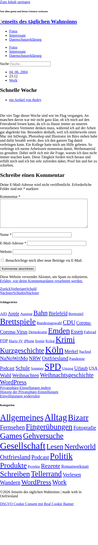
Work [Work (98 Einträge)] (59, 487)
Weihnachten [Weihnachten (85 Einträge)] (25, 381)
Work (13, 80)
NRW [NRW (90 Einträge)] (35, 364)
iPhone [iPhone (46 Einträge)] (29, 347)
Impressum (17, 35)
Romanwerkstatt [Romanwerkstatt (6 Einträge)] (75, 472)
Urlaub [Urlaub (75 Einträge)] (81, 373)
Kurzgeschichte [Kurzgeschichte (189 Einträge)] (22, 356)
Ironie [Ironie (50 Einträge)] (40, 346)
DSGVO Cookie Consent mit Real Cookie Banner (37, 509)
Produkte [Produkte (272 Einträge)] (13, 471)
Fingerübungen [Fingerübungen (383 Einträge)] (49, 432)
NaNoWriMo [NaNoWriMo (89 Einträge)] (14, 364)
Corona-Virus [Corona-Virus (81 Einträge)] (14, 337)
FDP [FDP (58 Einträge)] (4, 346)
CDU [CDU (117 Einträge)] (69, 328)
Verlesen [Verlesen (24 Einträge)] (72, 480)
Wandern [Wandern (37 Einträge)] (10, 488)
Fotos (13, 31)
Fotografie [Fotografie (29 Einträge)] (84, 433)
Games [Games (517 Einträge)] (11, 441)
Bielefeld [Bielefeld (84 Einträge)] (58, 319)
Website (6, 257)
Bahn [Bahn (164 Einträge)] (40, 318)
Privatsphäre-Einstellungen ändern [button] (25, 393)
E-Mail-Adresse (13, 249)
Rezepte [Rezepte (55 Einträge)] (50, 471)
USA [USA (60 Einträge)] (93, 373)
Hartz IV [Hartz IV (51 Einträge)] (16, 346)
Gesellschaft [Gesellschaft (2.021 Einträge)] (23, 451)
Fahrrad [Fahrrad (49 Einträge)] (90, 337)
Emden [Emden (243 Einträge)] (59, 336)
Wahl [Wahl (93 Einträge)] (5, 381)
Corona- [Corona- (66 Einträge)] (84, 328)
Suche (4, 64)
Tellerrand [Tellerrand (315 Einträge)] (46, 479)
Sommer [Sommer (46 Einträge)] (37, 374)
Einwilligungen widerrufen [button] (20, 402)
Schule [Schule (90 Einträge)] (22, 373)
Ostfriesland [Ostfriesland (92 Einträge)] (55, 364)
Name (6, 240)
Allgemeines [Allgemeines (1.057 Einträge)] (21, 423)
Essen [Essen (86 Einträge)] (77, 337)
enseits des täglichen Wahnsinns (38, 21)
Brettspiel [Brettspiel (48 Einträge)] (76, 319)
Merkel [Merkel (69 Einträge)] (71, 356)
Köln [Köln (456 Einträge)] (54, 355)
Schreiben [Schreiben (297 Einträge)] (15, 479)
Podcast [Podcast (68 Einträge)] (7, 373)
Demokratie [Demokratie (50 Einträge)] (38, 337)
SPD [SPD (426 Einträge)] (52, 372)
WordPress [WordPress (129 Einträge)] (13, 387)
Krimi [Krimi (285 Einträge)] (65, 345)
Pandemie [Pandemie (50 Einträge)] (77, 364)
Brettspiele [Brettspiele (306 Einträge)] (18, 327)
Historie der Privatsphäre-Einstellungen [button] (29, 397)
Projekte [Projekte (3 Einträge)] (34, 472)
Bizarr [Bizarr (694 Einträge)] (78, 423)
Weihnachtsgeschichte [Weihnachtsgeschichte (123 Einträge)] (67, 380)
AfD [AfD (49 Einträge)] (3, 319)
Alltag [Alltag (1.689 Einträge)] (55, 423)
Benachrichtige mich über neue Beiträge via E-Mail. (44, 266)
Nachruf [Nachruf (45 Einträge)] (85, 357)
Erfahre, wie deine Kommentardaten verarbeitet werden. (41, 286)
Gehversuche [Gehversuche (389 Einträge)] (43, 441)
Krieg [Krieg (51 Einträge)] (50, 346)
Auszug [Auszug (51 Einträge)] (26, 319)
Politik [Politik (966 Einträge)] (61, 461)
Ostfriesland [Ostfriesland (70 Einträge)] (15, 462)
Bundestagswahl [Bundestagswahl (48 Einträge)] (49, 328)
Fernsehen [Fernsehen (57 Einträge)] (12, 433)
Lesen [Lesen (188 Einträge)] (54, 452)
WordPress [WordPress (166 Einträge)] (36, 488)
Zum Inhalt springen (15, 2)
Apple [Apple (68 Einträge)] (13, 319)
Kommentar (10, 197)
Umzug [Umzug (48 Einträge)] (67, 374)
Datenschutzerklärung (25, 39)
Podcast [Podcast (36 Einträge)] (40, 463)
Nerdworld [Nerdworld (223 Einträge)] (79, 452)
